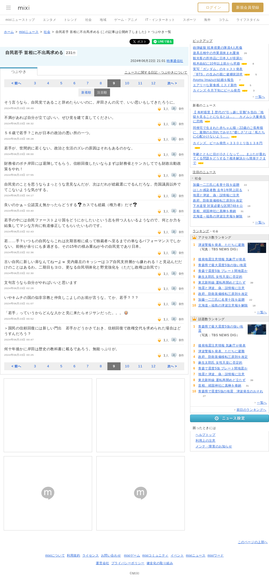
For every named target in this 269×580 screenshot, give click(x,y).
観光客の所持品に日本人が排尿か (218, 58)
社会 (88, 20)
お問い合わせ (111, 555)
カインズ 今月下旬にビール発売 (216, 90)
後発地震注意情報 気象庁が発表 (222, 259)
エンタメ (49, 20)
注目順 (102, 92)
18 (248, 216)
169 (248, 47)
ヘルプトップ (206, 435)
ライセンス (90, 555)
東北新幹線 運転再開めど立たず (222, 282)
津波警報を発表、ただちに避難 (221, 245)
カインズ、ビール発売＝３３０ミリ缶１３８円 (228, 143)
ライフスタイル (248, 20)
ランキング (201, 231)
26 (245, 53)
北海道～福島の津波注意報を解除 (218, 216)
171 (249, 69)
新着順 (86, 92)
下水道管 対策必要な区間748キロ (218, 206)
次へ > (172, 83)
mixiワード (215, 555)
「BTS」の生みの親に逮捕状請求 (218, 74)
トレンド (70, 20)
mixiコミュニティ (155, 555)
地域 (103, 20)
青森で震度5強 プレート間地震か (223, 271)
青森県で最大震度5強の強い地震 (222, 265)
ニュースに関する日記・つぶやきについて (155, 72)
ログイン (213, 7)
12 (153, 83)
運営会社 (102, 563)
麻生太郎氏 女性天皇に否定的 (220, 277)
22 (245, 184)
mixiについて (55, 555)
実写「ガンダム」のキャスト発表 (218, 69)
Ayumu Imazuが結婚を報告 (213, 80)
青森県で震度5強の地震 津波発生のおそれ (230, 391)
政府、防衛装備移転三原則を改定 (218, 200)
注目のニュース (204, 172)
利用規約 (73, 555)
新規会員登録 (247, 7)
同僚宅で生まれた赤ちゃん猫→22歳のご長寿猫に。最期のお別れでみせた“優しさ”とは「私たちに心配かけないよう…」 (229, 132)
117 (252, 259)
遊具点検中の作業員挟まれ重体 (216, 53)
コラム (224, 20)
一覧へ (260, 97)
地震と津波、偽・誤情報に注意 (216, 195)
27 (204, 395)
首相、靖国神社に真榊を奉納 (214, 211)
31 (242, 211)
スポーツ (189, 20)
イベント (177, 555)
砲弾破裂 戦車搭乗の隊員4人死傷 (217, 48)
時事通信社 (175, 61)
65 (245, 195)
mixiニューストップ (20, 20)
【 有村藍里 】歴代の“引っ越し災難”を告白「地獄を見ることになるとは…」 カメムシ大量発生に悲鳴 (229, 116)
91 (204, 253)
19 (248, 205)
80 (253, 271)
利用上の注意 (206, 440)
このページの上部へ (253, 542)
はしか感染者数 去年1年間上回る (217, 190)
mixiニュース (28, 32)
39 (251, 282)
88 (248, 200)
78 (248, 58)
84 (248, 276)
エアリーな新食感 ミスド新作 (215, 85)
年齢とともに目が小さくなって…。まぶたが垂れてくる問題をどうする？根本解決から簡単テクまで (229, 158)
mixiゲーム (132, 555)
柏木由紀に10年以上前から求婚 (216, 63)
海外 (207, 20)
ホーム (9, 32)
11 (140, 83)
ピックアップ (203, 41)
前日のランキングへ (251, 410)
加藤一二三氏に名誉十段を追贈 (216, 185)
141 (252, 265)
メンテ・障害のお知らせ (214, 446)
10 (127, 83)
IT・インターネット (160, 20)
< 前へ (16, 83)
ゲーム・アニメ (125, 20)
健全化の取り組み (160, 563)
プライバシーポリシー (128, 563)
